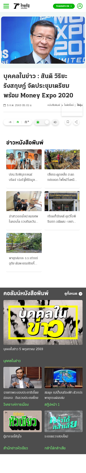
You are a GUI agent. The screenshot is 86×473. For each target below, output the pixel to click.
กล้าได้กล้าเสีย (55, 448)
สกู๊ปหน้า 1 (52, 405)
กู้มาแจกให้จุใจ (12, 436)
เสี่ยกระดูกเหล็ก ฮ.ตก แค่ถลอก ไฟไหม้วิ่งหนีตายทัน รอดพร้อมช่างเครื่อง (61, 178)
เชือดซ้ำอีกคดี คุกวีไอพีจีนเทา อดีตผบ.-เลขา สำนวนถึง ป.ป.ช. (61, 219)
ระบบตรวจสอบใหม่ (56, 436)
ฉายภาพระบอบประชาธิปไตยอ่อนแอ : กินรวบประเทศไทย (21, 395)
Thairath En (64, 6)
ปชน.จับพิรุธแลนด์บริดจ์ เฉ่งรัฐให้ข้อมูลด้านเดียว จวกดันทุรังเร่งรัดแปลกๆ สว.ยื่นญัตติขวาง (22, 178)
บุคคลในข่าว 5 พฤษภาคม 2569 (23, 349)
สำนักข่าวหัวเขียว (15, 448)
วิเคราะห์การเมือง (16, 405)
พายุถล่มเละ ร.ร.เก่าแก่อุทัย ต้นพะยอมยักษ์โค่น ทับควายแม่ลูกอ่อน (23, 261)
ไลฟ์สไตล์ (69, 105)
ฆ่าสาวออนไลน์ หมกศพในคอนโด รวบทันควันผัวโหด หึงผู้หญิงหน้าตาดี (23, 219)
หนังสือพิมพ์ (53, 105)
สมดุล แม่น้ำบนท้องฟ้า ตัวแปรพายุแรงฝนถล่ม (63, 395)
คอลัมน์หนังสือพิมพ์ (26, 294)
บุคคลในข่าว (12, 361)
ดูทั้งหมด (73, 294)
